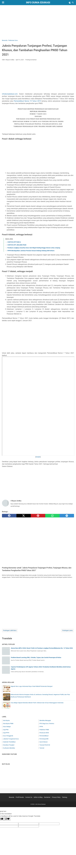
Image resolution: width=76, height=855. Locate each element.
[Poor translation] (7, 819)
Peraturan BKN (44, 732)
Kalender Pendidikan (9, 742)
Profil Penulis (20, 797)
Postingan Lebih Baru (9, 630)
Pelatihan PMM (44, 729)
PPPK (41, 726)
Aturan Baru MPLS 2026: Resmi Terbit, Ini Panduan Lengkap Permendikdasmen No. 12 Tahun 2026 (42, 648)
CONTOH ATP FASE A (14, 242)
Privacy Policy (56, 797)
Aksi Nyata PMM (8, 723)
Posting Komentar (31, 60)
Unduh (38, 457)
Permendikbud (43, 736)
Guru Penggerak (8, 736)
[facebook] (9, 515)
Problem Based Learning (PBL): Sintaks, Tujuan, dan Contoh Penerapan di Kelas (36, 657)
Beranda (11, 797)
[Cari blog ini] (73, 2)
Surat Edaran (43, 742)
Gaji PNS (5, 729)
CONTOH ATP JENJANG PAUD (16, 245)
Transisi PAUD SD (44, 745)
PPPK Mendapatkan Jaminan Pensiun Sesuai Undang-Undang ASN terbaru (30, 250)
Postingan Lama (67, 630)
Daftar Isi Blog (38, 797)
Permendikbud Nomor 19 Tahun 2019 (27, 101)
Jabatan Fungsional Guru (11, 739)
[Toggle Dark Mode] (70, 2)
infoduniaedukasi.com (10, 94)
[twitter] (23, 515)
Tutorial (41, 748)
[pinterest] (38, 515)
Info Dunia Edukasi (38, 2)
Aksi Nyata (6, 720)
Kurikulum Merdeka (9, 748)
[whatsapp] (52, 515)
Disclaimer (47, 797)
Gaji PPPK (6, 732)
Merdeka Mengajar (45, 720)
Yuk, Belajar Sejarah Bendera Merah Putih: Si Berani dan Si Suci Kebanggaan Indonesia (37, 702)
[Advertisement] (39, 22)
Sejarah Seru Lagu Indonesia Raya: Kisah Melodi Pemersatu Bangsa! (32, 686)
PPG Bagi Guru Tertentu (46, 723)
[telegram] (67, 515)
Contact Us (28, 797)
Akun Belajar (7, 726)
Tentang (64, 797)
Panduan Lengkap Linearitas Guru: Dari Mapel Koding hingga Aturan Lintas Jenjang (33, 248)
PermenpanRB (43, 739)
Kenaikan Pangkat (8, 745)
